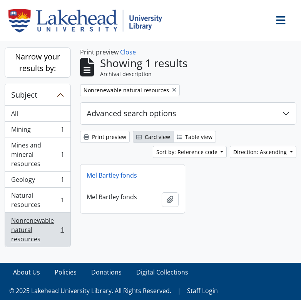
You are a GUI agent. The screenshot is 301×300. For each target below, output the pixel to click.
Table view (194, 137)
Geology (37, 181)
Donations (106, 272)
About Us (26, 272)
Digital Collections (162, 272)
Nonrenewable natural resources (37, 229)
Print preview (105, 137)
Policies (66, 272)
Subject (24, 95)
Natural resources (37, 200)
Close (128, 52)
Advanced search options (131, 113)
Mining (37, 131)
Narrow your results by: (37, 62)
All (14, 113)
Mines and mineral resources (37, 154)
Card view (153, 137)
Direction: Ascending (260, 152)
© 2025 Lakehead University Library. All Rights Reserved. (90, 290)
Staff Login (202, 290)
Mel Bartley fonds (112, 175)
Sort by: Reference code (187, 152)
